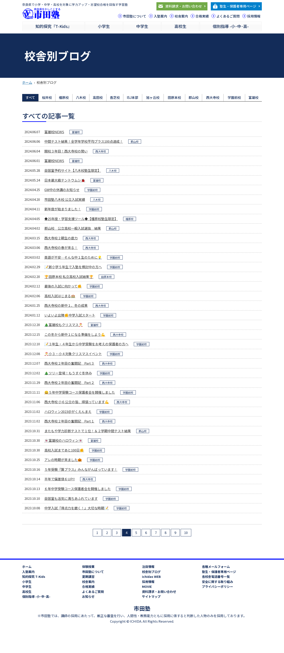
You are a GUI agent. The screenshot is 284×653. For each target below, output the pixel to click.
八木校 (81, 97)
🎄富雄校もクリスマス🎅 (63, 324)
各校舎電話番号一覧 (216, 576)
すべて (30, 97)
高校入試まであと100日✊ (64, 450)
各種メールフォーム (216, 566)
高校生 (180, 26)
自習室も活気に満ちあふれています (71, 498)
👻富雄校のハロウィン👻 (63, 440)
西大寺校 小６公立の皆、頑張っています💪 (76, 401)
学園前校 (234, 97)
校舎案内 (181, 16)
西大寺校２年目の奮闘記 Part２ (69, 382)
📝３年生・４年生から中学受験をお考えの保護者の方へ (86, 344)
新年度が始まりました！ (62, 209)
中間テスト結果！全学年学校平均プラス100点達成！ (83, 141)
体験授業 (88, 566)
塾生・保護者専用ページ (238, 6)
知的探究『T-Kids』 (54, 26)
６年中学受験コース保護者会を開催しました (77, 488)
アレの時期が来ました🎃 (63, 459)
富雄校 (253, 97)
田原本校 (174, 97)
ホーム (27, 82)
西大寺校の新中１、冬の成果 (66, 305)
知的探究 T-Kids (33, 576)
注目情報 (148, 566)
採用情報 (253, 16)
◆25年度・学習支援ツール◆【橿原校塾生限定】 (81, 218)
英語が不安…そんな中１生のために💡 (73, 257)
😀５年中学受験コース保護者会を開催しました (79, 392)
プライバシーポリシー (217, 586)
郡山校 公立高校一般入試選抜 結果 (72, 228)
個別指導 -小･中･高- (231, 26)
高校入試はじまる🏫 (59, 295)
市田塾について (134, 16)
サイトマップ (151, 596)
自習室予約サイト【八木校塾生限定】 (72, 170)
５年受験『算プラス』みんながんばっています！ (80, 469)
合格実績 (202, 16)
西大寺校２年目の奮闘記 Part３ (69, 363)
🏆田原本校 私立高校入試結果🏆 (68, 276)
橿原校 (64, 97)
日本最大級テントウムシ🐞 (64, 180)
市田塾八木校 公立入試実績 (64, 199)
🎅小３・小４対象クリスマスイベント (73, 353)
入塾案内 (160, 16)
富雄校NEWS (54, 131)
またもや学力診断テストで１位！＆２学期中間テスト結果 (87, 430)
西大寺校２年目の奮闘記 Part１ (69, 421)
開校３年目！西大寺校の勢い (66, 151)
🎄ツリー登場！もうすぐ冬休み (68, 373)
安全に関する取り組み (217, 581)
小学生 (104, 26)
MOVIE (147, 586)
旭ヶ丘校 (153, 97)
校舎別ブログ (151, 571)
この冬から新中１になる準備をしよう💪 (74, 334)
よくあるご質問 (228, 16)
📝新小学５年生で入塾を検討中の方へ (73, 266)
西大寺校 (212, 97)
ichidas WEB (151, 576)
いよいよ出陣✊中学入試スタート (69, 315)
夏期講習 (88, 576)
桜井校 (47, 97)
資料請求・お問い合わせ (183, 6)
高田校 (98, 97)
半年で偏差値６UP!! (59, 479)
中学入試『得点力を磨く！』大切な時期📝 (76, 508)
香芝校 (115, 97)
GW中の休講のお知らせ (61, 189)
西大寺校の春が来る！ (61, 247)
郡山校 (194, 97)
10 (186, 532)
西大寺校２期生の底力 (61, 238)
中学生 (142, 26)
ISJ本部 (132, 97)
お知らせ (88, 596)
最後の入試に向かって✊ (63, 286)
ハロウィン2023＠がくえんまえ (67, 411)
